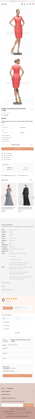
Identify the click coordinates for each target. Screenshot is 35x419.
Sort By (4, 318)
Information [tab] (9, 388)
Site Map (23, 409)
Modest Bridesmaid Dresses (9, 411)
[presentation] (33, 198)
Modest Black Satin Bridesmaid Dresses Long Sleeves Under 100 (25, 208)
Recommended (7, 325)
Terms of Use (12, 409)
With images (6, 328)
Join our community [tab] (17, 391)
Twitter (5, 115)
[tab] (17, 225)
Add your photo (6, 366)
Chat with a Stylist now (23, 175)
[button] (30, 180)
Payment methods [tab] (17, 394)
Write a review (8, 308)
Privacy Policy (18, 409)
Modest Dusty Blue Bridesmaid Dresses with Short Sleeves (8, 208)
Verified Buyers (7, 322)
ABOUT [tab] (3, 388)
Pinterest (7, 115)
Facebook (2, 115)
